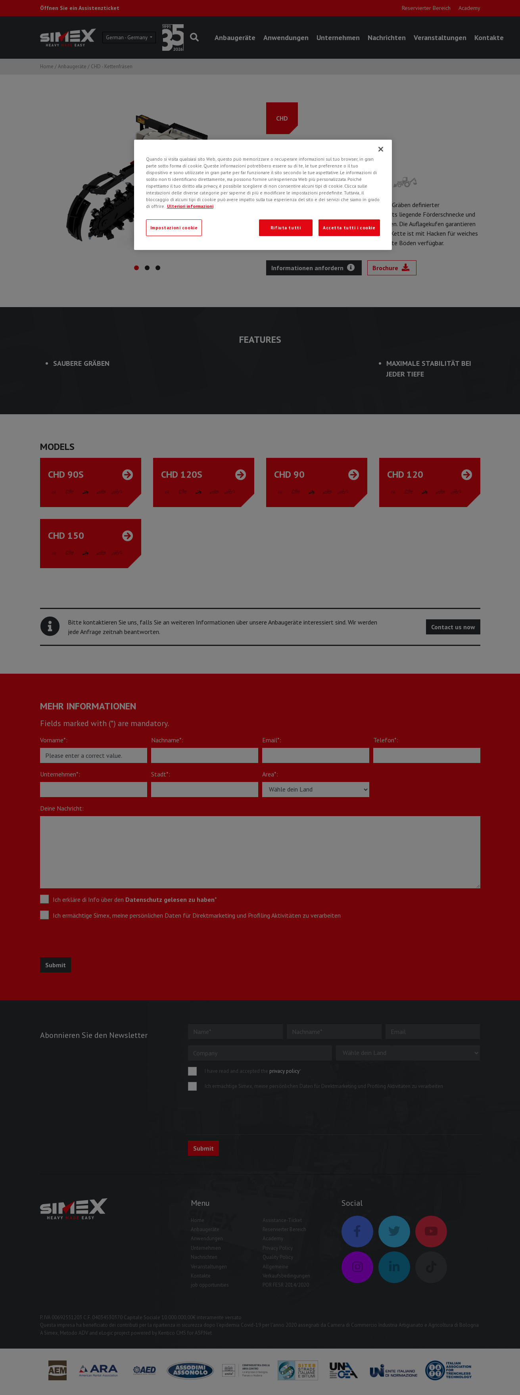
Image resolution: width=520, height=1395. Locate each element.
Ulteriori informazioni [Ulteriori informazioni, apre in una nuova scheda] (190, 206)
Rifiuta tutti (286, 228)
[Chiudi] (381, 149)
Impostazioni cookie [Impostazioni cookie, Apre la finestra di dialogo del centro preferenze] (174, 228)
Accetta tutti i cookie (349, 228)
